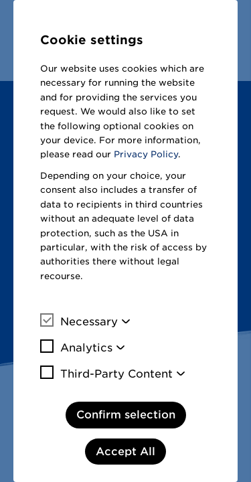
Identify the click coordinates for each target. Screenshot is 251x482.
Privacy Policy (146, 154)
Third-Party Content (106, 373)
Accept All (125, 451)
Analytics (76, 347)
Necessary (79, 321)
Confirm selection (125, 414)
